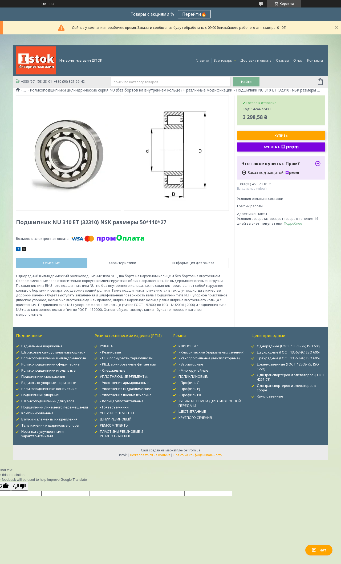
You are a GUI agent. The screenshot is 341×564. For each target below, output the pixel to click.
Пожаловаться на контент (150, 455)
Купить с (281, 147)
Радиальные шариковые (42, 346)
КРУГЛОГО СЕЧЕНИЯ (195, 417)
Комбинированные (37, 413)
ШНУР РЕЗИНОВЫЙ (115, 419)
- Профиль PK (189, 394)
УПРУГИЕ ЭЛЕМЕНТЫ (117, 413)
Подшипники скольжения (43, 376)
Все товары (223, 60)
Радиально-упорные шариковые (48, 382)
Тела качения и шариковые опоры (50, 425)
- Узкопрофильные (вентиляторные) (209, 358)
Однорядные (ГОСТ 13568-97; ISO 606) (288, 346)
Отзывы (282, 60)
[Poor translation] (19, 486)
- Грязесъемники (114, 407)
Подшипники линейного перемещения (54, 407)
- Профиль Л (189, 382)
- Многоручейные (193, 370)
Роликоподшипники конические (49, 388)
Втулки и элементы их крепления (49, 419)
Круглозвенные (270, 396)
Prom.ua (194, 450)
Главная (202, 60)
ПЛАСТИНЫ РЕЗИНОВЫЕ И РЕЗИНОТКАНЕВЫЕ (121, 433)
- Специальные (112, 370)
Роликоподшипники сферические (50, 364)
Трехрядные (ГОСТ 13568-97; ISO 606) (288, 358)
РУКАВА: (106, 346)
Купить (281, 135)
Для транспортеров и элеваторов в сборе (286, 387)
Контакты (315, 60)
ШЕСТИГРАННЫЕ (192, 411)
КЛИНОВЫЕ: (188, 346)
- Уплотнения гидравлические (125, 388)
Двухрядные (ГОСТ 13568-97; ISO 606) (288, 352)
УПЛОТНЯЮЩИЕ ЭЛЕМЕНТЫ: (124, 376)
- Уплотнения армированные (124, 382)
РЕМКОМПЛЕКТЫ (114, 425)
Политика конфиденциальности (197, 455)
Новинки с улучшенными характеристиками (42, 433)
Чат (319, 550)
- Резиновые (110, 352)
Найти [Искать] (246, 82)
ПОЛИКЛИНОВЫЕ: (193, 376)
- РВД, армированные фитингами (128, 364)
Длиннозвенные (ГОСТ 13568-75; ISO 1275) (288, 366)
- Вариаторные (190, 364)
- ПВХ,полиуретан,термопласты (126, 358)
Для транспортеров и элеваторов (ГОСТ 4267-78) (290, 377)
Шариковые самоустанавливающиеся (53, 352)
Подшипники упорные (40, 394)
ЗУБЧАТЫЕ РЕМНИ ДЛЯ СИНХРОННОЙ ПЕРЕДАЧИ (209, 403)
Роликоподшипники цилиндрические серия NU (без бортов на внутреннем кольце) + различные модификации (131, 90)
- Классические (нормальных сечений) (211, 352)
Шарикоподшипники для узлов (47, 401)
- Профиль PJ (189, 388)
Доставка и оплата (255, 60)
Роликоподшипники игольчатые (48, 370)
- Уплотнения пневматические (126, 394)
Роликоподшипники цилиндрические (53, 358)
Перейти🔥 (194, 14)
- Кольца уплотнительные (122, 401)
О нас (298, 60)
